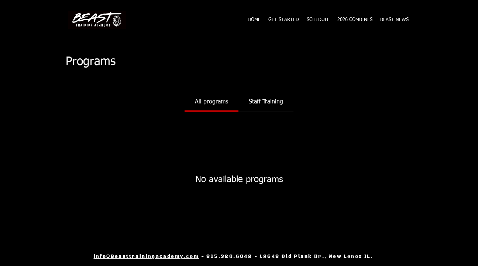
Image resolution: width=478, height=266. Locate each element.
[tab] (211, 102)
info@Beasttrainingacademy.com (146, 256)
